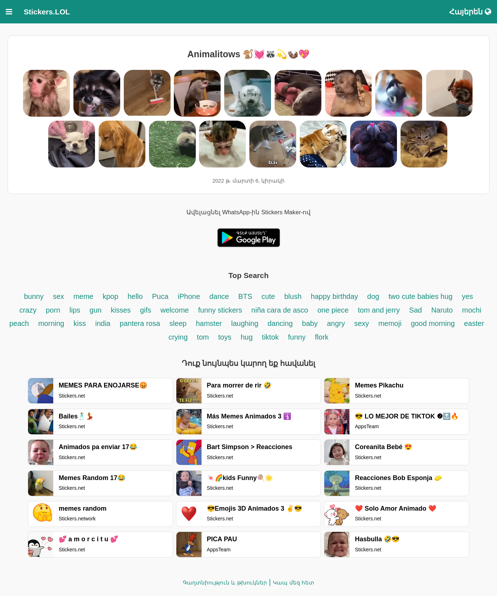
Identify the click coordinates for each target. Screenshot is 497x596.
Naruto (442, 310)
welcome (175, 310)
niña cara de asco (279, 310)
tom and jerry (379, 310)
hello (135, 296)
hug (247, 337)
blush (293, 296)
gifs (145, 310)
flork (322, 337)
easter (474, 323)
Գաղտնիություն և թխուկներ (225, 582)
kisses (122, 310)
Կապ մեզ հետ (293, 582)
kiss (79, 323)
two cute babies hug (421, 296)
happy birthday (335, 296)
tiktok (270, 337)
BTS (246, 296)
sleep (178, 323)
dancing (280, 323)
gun (97, 310)
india (102, 323)
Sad (415, 310)
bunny (34, 296)
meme (83, 296)
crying (179, 337)
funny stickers (221, 310)
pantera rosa (140, 323)
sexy (361, 323)
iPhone (190, 296)
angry (336, 323)
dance (219, 296)
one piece (334, 310)
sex (58, 296)
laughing (245, 323)
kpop (110, 296)
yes (467, 296)
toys (224, 337)
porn (53, 310)
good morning (433, 323)
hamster (209, 323)
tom (203, 337)
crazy (28, 310)
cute (268, 296)
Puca (160, 296)
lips (74, 310)
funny (297, 337)
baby (309, 323)
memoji (389, 323)
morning (51, 323)
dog (373, 296)
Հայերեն (470, 12)
